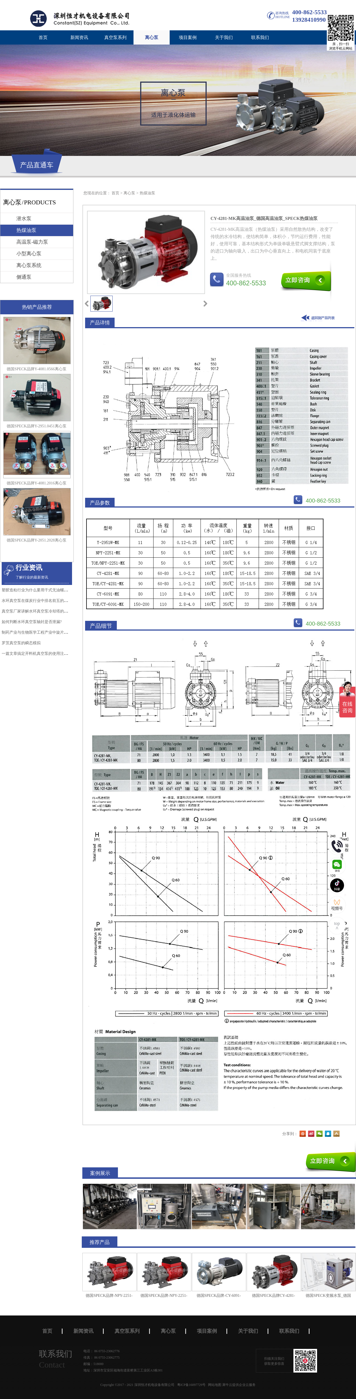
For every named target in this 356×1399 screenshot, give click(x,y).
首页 (43, 37)
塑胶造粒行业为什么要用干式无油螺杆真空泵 (41, 590)
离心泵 (129, 193)
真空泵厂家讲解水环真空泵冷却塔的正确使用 (41, 611)
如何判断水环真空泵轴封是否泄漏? (32, 622)
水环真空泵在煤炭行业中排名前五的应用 (37, 601)
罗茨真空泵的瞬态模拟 (21, 643)
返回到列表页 (319, 318)
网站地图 (213, 1385)
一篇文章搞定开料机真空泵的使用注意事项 (39, 653)
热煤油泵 (147, 193)
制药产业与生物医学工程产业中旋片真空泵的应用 (44, 632)
